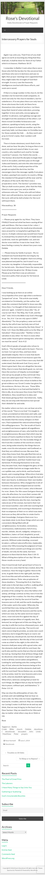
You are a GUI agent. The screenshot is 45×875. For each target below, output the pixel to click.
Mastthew (7, 734)
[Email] (22, 810)
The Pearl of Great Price (11, 779)
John (31, 731)
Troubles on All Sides (14, 752)
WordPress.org (8, 858)
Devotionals (9, 744)
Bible (12, 729)
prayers (24, 734)
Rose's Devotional (22, 18)
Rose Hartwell (10, 741)
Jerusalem (22, 731)
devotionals (10, 731)
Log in (4, 846)
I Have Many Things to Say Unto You (17, 787)
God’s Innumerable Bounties (13, 796)
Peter (16, 734)
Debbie (28, 729)
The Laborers (7, 783)
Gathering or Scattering (11, 791)
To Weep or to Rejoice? (29, 758)
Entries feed (7, 850)
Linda (38, 731)
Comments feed (8, 854)
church (19, 729)
